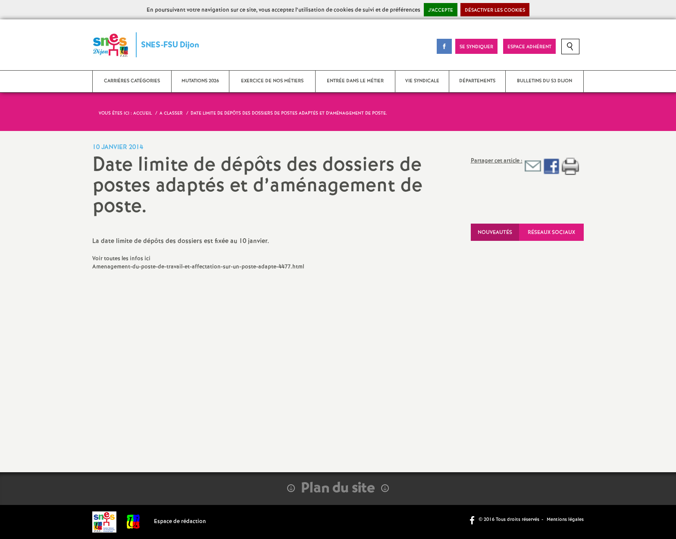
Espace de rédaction (180, 521)
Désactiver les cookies (495, 10)
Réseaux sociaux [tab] (551, 232)
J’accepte (440, 10)
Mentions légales (565, 519)
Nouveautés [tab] (495, 232)
